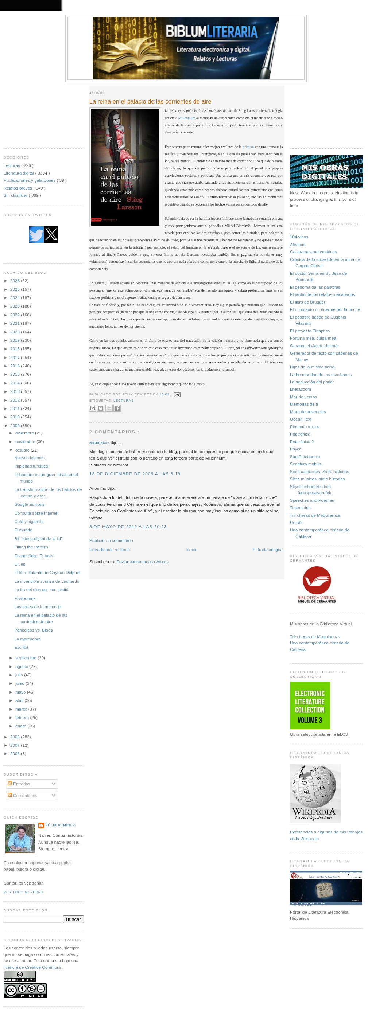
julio (19, 674)
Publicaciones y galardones (30, 180)
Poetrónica (300, 434)
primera (248, 147)
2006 (15, 753)
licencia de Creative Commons (33, 967)
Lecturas (12, 165)
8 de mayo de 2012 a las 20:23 (128, 526)
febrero (22, 717)
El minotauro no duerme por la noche (325, 309)
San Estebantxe (305, 456)
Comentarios (23, 795)
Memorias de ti (304, 404)
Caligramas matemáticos (313, 251)
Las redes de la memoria (37, 606)
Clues (19, 564)
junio (20, 683)
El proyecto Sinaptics (310, 330)
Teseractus (300, 507)
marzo (21, 709)
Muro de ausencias (308, 411)
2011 (15, 408)
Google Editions (29, 504)
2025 (15, 289)
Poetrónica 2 (302, 441)
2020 (15, 331)
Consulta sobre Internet (36, 513)
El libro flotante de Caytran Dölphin (47, 572)
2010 (15, 416)
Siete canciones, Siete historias (319, 471)
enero (21, 725)
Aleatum (298, 244)
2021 (15, 323)
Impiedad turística (31, 466)
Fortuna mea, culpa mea (313, 338)
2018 (15, 348)
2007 (15, 745)
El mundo (23, 529)
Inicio (191, 549)
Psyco (296, 448)
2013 (15, 391)
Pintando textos (304, 426)
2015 (15, 374)
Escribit (21, 647)
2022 (15, 314)
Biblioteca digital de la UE (38, 538)
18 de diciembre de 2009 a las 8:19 (135, 473)
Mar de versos (303, 396)
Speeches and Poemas (312, 500)
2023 (15, 306)
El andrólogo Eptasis (33, 555)
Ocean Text (300, 419)
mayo (21, 692)
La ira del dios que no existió (41, 589)
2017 (15, 357)
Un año (297, 522)
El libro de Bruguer (307, 302)
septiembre (26, 657)
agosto (22, 666)
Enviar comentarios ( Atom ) (142, 561)
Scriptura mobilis (305, 463)
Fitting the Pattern (31, 546)
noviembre (25, 441)
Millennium (186, 118)
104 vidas (299, 236)
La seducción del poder (312, 381)
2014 (15, 382)
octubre (23, 450)
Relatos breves (18, 188)
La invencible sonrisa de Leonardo (46, 581)
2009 (15, 425)
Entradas (19, 783)
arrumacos (100, 442)
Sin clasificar (16, 195)
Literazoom (300, 389)
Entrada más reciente (109, 549)
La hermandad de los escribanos (321, 374)
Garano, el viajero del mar (314, 345)
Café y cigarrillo (29, 521)
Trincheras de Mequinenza (315, 515)
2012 (15, 400)
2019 (15, 340)
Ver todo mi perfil (24, 892)
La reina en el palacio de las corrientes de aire (150, 101)
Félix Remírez (60, 825)
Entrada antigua (267, 549)
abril (19, 700)
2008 (15, 736)
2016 (15, 365)
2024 (15, 297)
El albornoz (24, 598)
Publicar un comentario (111, 540)
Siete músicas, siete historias (317, 478)
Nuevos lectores (29, 457)
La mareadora (27, 638)
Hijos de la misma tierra (312, 366)
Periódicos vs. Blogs (33, 630)
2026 (15, 280)
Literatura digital (19, 173)
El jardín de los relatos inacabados (322, 294)
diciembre (25, 432)
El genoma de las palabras (315, 287)
